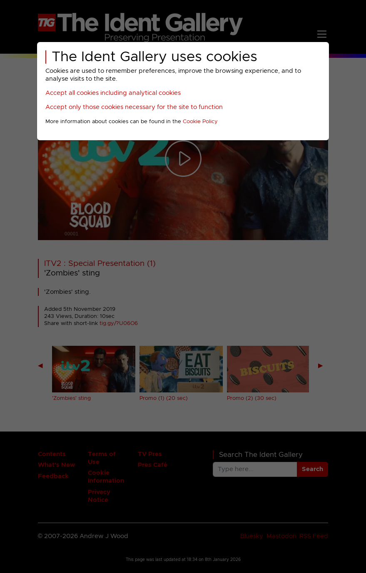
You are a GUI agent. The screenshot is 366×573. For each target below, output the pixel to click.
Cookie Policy (200, 121)
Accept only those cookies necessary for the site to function (134, 107)
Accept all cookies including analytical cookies (113, 93)
